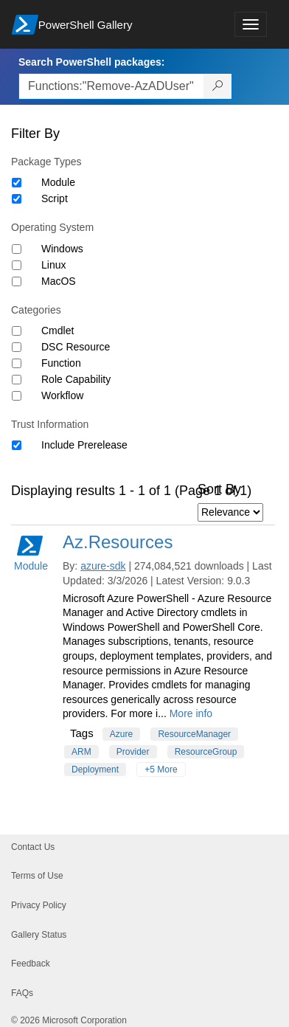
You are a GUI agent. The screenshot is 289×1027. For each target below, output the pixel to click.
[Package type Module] (16, 182)
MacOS (58, 281)
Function (61, 363)
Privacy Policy (38, 905)
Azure (121, 734)
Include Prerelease (84, 445)
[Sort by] (230, 512)
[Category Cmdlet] (16, 331)
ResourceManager (194, 734)
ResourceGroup (206, 752)
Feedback (30, 963)
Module (58, 182)
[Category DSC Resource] (16, 347)
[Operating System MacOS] (16, 281)
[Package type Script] (16, 199)
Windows (62, 249)
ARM (81, 752)
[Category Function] (16, 363)
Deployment (95, 769)
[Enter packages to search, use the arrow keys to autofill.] (111, 86)
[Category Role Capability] (16, 379)
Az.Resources (118, 542)
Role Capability (76, 379)
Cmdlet (57, 330)
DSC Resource (75, 347)
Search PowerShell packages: (91, 62)
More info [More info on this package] (191, 713)
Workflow (62, 395)
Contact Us (33, 847)
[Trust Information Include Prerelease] (16, 445)
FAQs (22, 993)
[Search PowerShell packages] (217, 86)
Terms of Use (37, 876)
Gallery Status (38, 935)
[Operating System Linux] (16, 265)
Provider (133, 752)
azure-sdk (102, 566)
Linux (53, 265)
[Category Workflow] (16, 396)
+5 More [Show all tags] (160, 769)
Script (54, 198)
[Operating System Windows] (16, 249)
